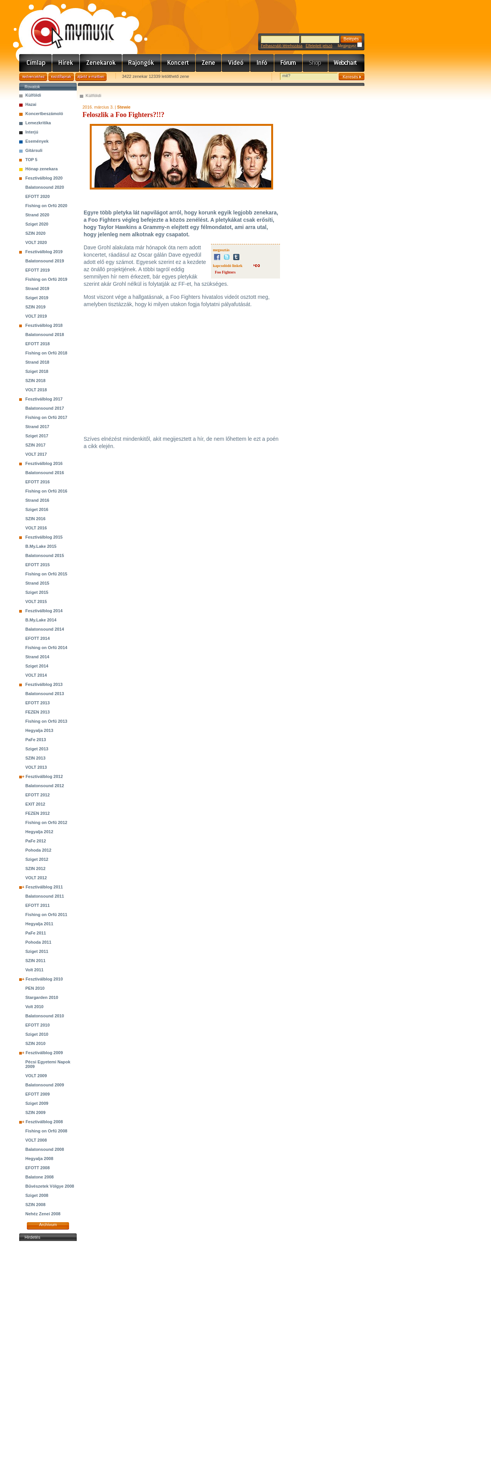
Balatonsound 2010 (44, 1016)
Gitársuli (34, 150)
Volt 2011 (34, 969)
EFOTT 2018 (37, 343)
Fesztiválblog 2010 (44, 979)
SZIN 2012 (35, 868)
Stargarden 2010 (41, 997)
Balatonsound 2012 (44, 785)
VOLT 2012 (36, 877)
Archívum (48, 1224)
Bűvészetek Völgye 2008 (49, 1186)
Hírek (66, 63)
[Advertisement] (48, 1358)
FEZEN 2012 (37, 813)
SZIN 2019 (35, 307)
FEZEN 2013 (37, 712)
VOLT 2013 (36, 767)
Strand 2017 (37, 426)
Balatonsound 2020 (44, 187)
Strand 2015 (37, 583)
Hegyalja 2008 (39, 1158)
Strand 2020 (37, 215)
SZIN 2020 (35, 233)
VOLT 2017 (36, 454)
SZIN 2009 (35, 1112)
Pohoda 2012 (38, 850)
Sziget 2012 (36, 859)
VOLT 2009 (36, 1075)
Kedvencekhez (33, 77)
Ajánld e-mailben (91, 77)
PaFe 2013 (35, 739)
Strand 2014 (37, 656)
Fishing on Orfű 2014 (46, 647)
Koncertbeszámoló (44, 113)
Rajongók (141, 63)
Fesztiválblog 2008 (44, 1121)
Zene (209, 63)
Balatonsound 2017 (44, 408)
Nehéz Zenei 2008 (43, 1213)
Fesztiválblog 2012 (44, 776)
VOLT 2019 (36, 316)
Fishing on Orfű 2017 (46, 417)
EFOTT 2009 (37, 1094)
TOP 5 (31, 159)
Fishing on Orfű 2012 (46, 822)
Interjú (31, 132)
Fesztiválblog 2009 (44, 1052)
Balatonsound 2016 (44, 472)
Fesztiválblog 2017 (44, 399)
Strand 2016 (37, 500)
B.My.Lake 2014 (40, 620)
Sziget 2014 (36, 666)
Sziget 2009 (36, 1103)
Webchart (346, 63)
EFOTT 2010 (37, 1025)
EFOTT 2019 (37, 270)
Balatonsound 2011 (44, 896)
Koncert (178, 63)
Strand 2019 (37, 288)
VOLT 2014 (36, 675)
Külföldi (33, 95)
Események (37, 141)
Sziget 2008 (36, 1195)
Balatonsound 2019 (44, 261)
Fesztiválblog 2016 (44, 463)
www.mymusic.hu (66, 25)
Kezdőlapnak (61, 77)
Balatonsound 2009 (44, 1085)
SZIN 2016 (35, 518)
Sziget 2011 (36, 951)
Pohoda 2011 (38, 942)
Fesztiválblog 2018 (44, 325)
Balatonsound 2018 (44, 334)
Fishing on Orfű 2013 (46, 721)
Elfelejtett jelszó (319, 46)
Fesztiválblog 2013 (44, 684)
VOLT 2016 (36, 528)
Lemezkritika (38, 122)
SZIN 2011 (35, 960)
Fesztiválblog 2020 (44, 178)
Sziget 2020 (36, 224)
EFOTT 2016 (37, 482)
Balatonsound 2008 (44, 1149)
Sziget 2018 (36, 371)
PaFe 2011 (35, 933)
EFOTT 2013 (37, 702)
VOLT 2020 (36, 242)
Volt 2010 (34, 1006)
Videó (236, 63)
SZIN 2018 (35, 380)
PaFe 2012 (35, 841)
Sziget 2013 (36, 749)
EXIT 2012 (35, 804)
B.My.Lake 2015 (40, 546)
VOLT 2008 (36, 1140)
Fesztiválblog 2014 (44, 610)
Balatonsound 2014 (44, 629)
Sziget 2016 (36, 509)
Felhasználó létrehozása (281, 46)
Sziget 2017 (36, 435)
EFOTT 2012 (37, 795)
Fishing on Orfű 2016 (46, 491)
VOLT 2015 (36, 601)
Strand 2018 (37, 362)
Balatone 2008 (39, 1177)
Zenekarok (101, 63)
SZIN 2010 (35, 1043)
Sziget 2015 (36, 592)
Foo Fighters (225, 272)
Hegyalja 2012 (39, 831)
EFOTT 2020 (37, 196)
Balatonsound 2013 (44, 693)
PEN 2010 (34, 988)
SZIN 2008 (35, 1204)
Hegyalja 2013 (39, 730)
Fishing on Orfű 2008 (46, 1131)
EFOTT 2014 (37, 638)
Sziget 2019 (36, 297)
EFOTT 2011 (37, 905)
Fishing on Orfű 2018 (46, 353)
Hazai (30, 104)
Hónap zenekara (41, 168)
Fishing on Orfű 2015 (46, 574)
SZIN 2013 (35, 758)
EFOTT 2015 (37, 564)
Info (262, 63)
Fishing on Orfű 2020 (46, 205)
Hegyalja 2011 (39, 923)
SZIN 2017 (35, 445)
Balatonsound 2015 (44, 555)
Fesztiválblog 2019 (44, 251)
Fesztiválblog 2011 (44, 887)
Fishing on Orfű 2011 (46, 914)
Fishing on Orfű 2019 (46, 279)
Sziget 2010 (36, 1034)
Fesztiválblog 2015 (44, 537)
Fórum (288, 63)
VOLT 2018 (36, 389)
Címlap (35, 63)
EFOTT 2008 (37, 1167)
